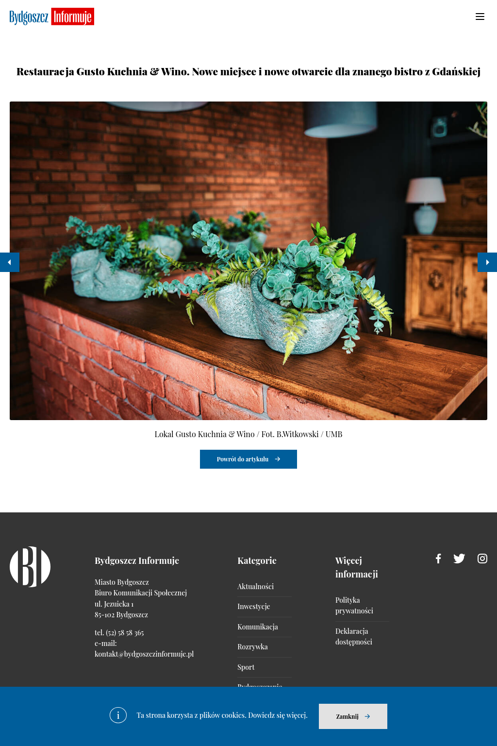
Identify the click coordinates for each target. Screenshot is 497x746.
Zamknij (347, 716)
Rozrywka (252, 646)
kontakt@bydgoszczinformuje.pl (144, 654)
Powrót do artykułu (243, 459)
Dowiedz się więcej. (278, 715)
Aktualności (255, 586)
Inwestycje (253, 606)
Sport (245, 667)
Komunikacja (257, 626)
